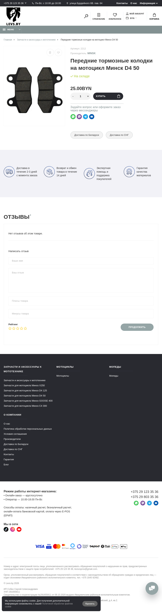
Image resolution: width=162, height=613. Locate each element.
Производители (12, 439)
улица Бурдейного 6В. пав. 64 (84, 3)
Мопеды (113, 375)
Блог (6, 464)
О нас (134, 3)
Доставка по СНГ (119, 135)
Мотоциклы (62, 375)
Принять (90, 604)
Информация (147, 3)
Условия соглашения (15, 434)
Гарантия (9, 459)
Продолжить (137, 327)
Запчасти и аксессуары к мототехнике (25, 380)
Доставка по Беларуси (87, 135)
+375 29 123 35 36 (14, 3)
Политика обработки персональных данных (28, 428)
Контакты (122, 3)
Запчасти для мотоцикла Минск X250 (24, 385)
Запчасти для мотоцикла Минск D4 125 (25, 390)
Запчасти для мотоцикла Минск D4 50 (25, 395)
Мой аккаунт (135, 13)
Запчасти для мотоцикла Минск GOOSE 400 (28, 400)
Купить (108, 96)
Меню (8, 29)
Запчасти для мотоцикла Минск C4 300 (25, 405)
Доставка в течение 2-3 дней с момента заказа (20, 171)
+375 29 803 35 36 (144, 497)
